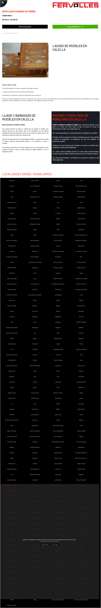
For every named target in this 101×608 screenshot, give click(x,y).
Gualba (11, 458)
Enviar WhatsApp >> (75, 27)
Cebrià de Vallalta (11, 267)
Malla (58, 333)
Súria (35, 273)
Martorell (11, 452)
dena (11, 425)
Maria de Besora (35, 256)
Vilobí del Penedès (35, 218)
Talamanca (35, 316)
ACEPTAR (54, 544)
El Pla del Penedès (11, 442)
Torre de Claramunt (35, 186)
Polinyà (81, 393)
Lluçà (81, 354)
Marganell (34, 452)
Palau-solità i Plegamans (58, 599)
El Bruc (12, 191)
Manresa (81, 371)
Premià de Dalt (81, 305)
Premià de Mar (11, 360)
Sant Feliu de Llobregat (58, 251)
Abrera (58, 300)
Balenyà (12, 447)
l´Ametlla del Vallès (81, 382)
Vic (12, 403)
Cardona (12, 338)
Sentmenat (58, 256)
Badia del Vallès (12, 393)
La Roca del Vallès (34, 246)
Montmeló (11, 316)
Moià (12, 349)
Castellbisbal (58, 398)
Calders (12, 213)
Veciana (35, 207)
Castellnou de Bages (81, 322)
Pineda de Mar (35, 398)
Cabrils (35, 235)
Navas (34, 599)
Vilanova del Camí (34, 469)
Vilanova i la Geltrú (58, 393)
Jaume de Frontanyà (35, 436)
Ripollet (58, 218)
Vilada (81, 398)
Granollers (34, 458)
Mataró (58, 224)
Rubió (58, 371)
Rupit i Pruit (58, 414)
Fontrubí (12, 262)
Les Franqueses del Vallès (34, 295)
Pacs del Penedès (11, 305)
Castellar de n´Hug (11, 202)
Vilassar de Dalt (35, 393)
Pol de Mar (11, 414)
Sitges (58, 180)
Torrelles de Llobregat (11, 256)
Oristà (81, 202)
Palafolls (81, 300)
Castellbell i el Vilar (35, 197)
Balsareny (58, 447)
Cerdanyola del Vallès (35, 224)
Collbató (81, 436)
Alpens (35, 229)
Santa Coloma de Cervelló (11, 420)
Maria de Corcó (58, 458)
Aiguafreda (81, 229)
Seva (35, 202)
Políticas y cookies (11, 605)
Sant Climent (81, 246)
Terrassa (58, 354)
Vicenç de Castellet (81, 480)
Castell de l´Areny (11, 289)
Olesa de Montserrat (12, 365)
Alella (58, 229)
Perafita (35, 360)
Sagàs (58, 344)
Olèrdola (81, 420)
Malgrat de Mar (58, 338)
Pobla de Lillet (11, 398)
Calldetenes (81, 387)
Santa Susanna (12, 344)
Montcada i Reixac (58, 186)
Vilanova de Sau (58, 452)
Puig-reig (34, 289)
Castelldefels (35, 425)
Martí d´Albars (81, 409)
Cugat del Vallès (58, 463)
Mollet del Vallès (81, 431)
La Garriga (11, 382)
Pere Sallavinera (35, 414)
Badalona (81, 327)
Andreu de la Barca (81, 224)
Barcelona (11, 180)
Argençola (58, 322)
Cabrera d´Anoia (81, 213)
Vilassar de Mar (81, 469)
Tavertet (12, 311)
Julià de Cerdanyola (35, 474)
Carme (58, 420)
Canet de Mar (58, 480)
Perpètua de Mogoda (81, 349)
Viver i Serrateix (12, 218)
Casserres (34, 420)
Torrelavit (11, 186)
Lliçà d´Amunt (81, 365)
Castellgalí (34, 349)
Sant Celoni (12, 300)
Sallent (35, 387)
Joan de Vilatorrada (12, 436)
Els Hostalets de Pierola (58, 442)
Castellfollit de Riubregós (58, 284)
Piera (81, 425)
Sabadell (35, 463)
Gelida (11, 599)
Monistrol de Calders (12, 240)
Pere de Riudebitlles (58, 431)
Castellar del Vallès (58, 197)
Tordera (35, 300)
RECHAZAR (44, 544)
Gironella (12, 251)
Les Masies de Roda (12, 295)
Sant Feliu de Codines (81, 251)
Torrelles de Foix (35, 284)
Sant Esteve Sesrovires (81, 458)
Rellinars (35, 305)
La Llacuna (58, 213)
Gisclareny (81, 403)
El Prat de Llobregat (81, 442)
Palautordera (11, 463)
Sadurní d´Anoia (81, 463)
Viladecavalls (35, 327)
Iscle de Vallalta (58, 436)
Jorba (81, 295)
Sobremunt (35, 344)
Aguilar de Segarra (11, 284)
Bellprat (35, 338)
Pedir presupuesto (25, 27)
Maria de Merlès (58, 240)
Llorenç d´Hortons (11, 224)
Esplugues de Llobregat (81, 278)
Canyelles (81, 474)
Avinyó (58, 207)
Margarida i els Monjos (81, 240)
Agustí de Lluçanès (12, 229)
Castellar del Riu (81, 197)
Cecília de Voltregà (11, 469)
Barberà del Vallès (58, 267)
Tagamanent (58, 316)
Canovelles (35, 480)
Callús (58, 387)
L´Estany (35, 382)
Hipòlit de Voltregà (12, 278)
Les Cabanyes (58, 295)
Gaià (81, 256)
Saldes (81, 273)
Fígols (34, 278)
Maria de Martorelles (58, 425)
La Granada (81, 376)
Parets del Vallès (58, 360)
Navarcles (11, 376)
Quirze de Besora (58, 262)
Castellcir (81, 333)
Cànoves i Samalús (12, 480)
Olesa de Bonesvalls (35, 365)
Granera (58, 403)
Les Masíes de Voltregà (81, 289)
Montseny (58, 469)
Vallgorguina (81, 447)
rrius (35, 333)
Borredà (81, 316)
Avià (12, 322)
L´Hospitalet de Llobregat (34, 262)
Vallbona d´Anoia (81, 267)
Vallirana (58, 311)
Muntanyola (35, 267)
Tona (12, 474)
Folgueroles (35, 409)
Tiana (81, 180)
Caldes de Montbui (11, 431)
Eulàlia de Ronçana (35, 447)
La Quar (58, 246)
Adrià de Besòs (12, 246)
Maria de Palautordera (81, 186)
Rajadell (58, 305)
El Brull (35, 213)
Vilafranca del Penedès (12, 327)
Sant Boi (35, 354)
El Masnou (34, 442)
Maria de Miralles (35, 240)
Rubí (58, 376)
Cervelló (12, 387)
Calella (35, 371)
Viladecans (58, 327)
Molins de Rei (11, 371)
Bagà (11, 235)
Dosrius (35, 191)
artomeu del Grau (81, 191)
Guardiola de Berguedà (81, 452)
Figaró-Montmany (58, 278)
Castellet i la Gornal (81, 284)
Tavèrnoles (35, 311)
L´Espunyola (58, 382)
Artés (34, 322)
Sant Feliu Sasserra (35, 431)
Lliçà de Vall (58, 365)
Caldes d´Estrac (81, 207)
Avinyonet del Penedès (12, 333)
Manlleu (58, 409)
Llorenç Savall (81, 218)
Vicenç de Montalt (81, 262)
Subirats (58, 273)
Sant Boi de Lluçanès (11, 354)
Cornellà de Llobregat (58, 191)
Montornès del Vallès (58, 235)
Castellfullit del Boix (58, 349)
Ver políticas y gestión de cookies (49, 541)
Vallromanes (58, 289)
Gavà (81, 360)
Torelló (81, 414)
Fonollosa (11, 409)
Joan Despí (58, 474)
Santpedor (81, 338)
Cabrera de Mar (35, 180)
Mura (35, 376)
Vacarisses (12, 273)
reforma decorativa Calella (81, 599)
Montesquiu (81, 311)
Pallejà (81, 344)
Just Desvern (34, 251)
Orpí (58, 202)
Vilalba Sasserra (12, 207)
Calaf (11, 197)
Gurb (35, 403)
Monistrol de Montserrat (81, 235)
